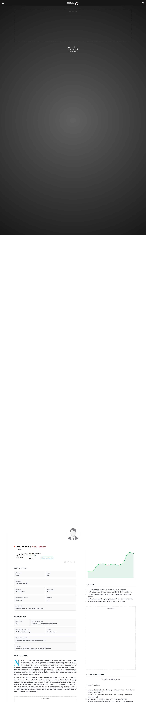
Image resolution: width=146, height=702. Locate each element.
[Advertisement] (73, 27)
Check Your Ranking (46, 558)
